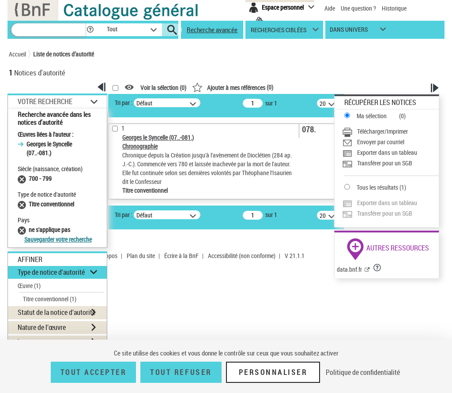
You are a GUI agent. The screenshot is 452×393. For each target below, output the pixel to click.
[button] (90, 29)
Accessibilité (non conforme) (241, 255)
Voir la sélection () (163, 87)
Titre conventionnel (49, 299)
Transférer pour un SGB (384, 163)
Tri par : (123, 102)
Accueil (17, 54)
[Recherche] (48, 29)
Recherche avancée (212, 29)
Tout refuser (180, 372)
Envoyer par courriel (380, 142)
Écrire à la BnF (181, 255)
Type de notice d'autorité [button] (51, 272)
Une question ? (358, 8)
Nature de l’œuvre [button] (42, 327)
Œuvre (29, 285)
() (232, 87)
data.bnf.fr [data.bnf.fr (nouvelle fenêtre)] (349, 269)
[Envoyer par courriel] (390, 142)
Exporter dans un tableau (387, 152)
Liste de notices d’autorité (63, 54)
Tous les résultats (377, 187)
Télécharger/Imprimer (382, 131)
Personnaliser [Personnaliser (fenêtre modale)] (273, 372)
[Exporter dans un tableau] (390, 152)
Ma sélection (372, 116)
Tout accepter (93, 372)
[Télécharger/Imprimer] (390, 131)
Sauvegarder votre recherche (58, 239)
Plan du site (141, 255)
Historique (394, 8)
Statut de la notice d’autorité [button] (56, 312)
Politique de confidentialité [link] (363, 372)
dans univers (349, 32)
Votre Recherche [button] (45, 101)
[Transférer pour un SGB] (390, 163)
